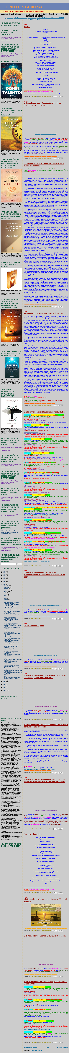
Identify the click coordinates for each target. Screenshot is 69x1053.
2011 (4, 688)
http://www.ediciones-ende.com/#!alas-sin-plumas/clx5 (39, 769)
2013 (4, 686)
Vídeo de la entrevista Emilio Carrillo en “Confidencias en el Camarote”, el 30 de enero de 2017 (44, 574)
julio (5, 592)
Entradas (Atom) (37, 1050)
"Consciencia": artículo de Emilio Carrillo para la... (11, 605)
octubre (6, 588)
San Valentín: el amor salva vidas (11, 645)
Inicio (47, 1047)
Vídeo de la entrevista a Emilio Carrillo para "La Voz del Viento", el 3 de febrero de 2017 (45, 676)
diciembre (6, 585)
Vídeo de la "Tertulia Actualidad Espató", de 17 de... (11, 620)
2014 (4, 684)
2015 (4, 683)
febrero (6, 599)
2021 (4, 578)
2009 (4, 691)
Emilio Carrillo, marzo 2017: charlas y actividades (44, 412)
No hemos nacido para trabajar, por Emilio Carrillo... (12, 636)
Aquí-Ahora (6, 647)
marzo (5, 598)
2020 (4, 580)
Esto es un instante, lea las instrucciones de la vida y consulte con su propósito (46, 725)
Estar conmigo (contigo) (9, 666)
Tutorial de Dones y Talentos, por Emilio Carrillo (11, 649)
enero (5, 680)
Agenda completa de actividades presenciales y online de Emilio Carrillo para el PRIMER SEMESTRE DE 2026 (34, 18)
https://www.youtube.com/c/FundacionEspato (37, 561)
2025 (4, 572)
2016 (4, 681)
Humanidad (6, 653)
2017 (4, 584)
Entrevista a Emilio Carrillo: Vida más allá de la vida (45, 936)
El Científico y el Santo (9, 674)
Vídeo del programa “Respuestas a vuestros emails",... (12, 603)
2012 (4, 687)
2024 (4, 574)
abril (5, 596)
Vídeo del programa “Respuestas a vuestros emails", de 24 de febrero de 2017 (42, 104)
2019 (4, 581)
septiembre (7, 590)
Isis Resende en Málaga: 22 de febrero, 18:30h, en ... (11, 624)
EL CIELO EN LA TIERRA (23, 7)
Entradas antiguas (62, 1047)
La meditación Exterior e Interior (11, 646)
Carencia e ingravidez (33, 834)
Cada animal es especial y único (11, 665)
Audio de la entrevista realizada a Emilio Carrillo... (11, 641)
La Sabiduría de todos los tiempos (12, 677)
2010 (4, 690)
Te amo (27, 26)
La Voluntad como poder (34, 625)
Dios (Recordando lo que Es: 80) (11, 669)
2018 (4, 583)
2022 (4, 577)
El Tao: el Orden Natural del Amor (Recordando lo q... (11, 652)
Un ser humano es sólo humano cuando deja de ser (11, 643)
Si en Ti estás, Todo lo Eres (10, 663)
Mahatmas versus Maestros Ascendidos (10, 662)
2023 (4, 575)
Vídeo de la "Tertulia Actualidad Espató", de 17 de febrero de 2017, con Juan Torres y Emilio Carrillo (44, 780)
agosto (6, 591)
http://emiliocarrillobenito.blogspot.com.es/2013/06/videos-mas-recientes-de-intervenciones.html (11, 532)
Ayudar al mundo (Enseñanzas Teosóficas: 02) (43, 313)
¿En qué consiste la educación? (11, 667)
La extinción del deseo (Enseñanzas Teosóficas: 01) (12, 630)
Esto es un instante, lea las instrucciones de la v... (10, 618)
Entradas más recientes (30, 1047)
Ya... (5, 676)
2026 (4, 571)
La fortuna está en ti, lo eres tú (11, 678)
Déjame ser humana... (9, 632)
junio (5, 594)
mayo (5, 595)
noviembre (7, 587)
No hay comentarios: (46, 96)
